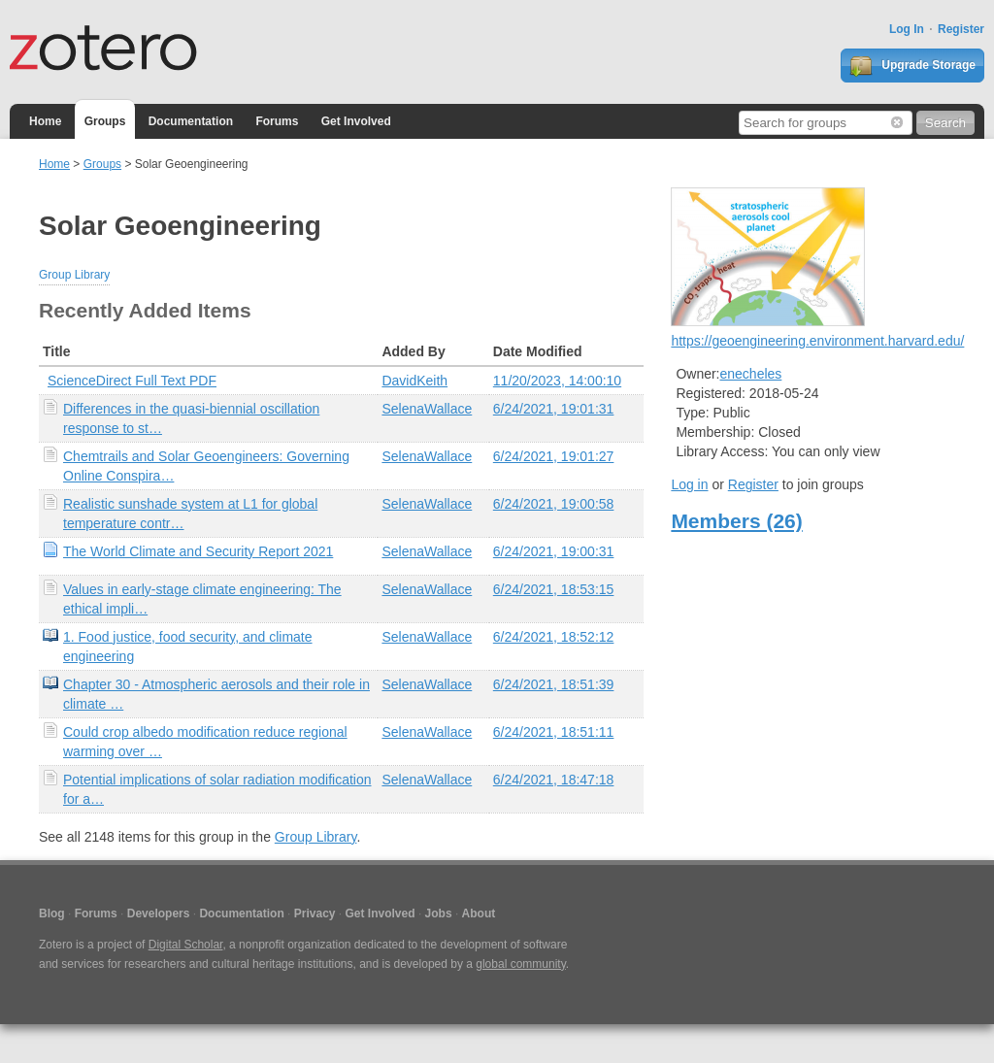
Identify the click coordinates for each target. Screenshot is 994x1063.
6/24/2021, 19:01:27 (553, 456)
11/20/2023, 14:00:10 (557, 380)
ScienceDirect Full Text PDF (132, 380)
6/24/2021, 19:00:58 (553, 504)
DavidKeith (414, 380)
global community (520, 964)
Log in (689, 484)
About (479, 913)
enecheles (751, 374)
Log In (906, 29)
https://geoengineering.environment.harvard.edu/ (817, 341)
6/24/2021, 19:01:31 (553, 408)
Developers (158, 913)
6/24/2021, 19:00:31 (553, 551)
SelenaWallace (426, 408)
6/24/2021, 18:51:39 (553, 684)
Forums (276, 121)
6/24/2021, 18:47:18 (553, 779)
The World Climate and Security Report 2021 (198, 551)
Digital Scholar (186, 944)
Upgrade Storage (912, 66)
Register (961, 29)
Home (45, 121)
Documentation (191, 121)
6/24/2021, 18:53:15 (553, 589)
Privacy (315, 913)
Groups (105, 121)
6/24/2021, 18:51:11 (553, 732)
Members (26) (736, 521)
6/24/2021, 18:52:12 (553, 637)
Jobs (438, 913)
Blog (52, 913)
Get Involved (356, 121)
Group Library (74, 275)
